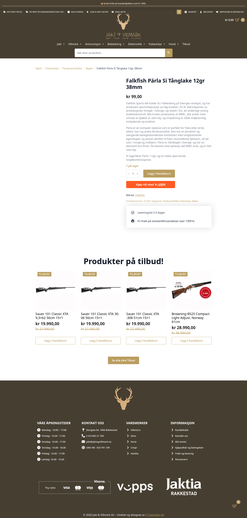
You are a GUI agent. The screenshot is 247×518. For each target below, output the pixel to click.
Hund (174, 44)
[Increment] (137, 173)
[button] (168, 53)
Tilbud (186, 44)
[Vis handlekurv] (235, 19)
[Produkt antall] (133, 174)
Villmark (75, 44)
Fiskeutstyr (157, 44)
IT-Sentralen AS (154, 515)
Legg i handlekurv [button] (55, 340)
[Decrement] (129, 173)
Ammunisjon (94, 44)
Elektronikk (136, 44)
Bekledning (116, 44)
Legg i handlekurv (159, 173)
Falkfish (140, 195)
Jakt (61, 44)
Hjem (39, 68)
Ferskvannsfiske (72, 68)
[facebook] (179, 12)
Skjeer (89, 68)
